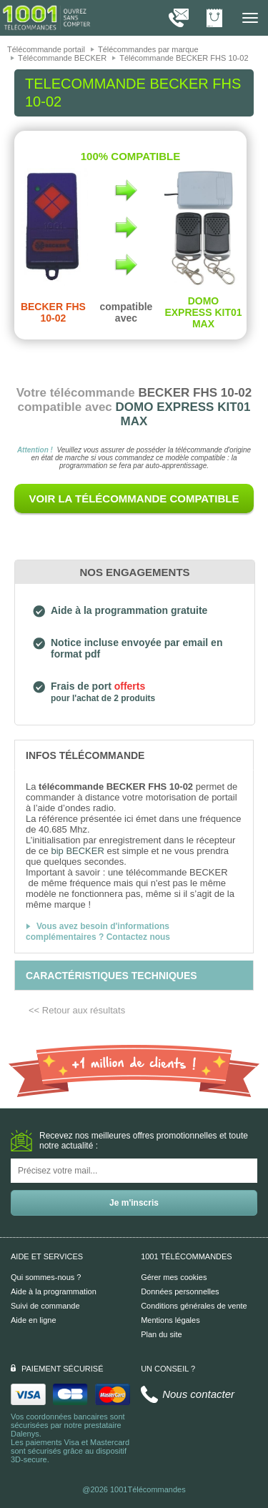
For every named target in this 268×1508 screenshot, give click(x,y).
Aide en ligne (33, 1320)
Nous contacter (198, 1394)
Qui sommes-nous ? (46, 1277)
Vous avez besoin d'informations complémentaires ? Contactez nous (98, 931)
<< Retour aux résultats (77, 1010)
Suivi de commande (45, 1305)
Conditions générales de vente (194, 1305)
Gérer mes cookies (174, 1277)
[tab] (134, 755)
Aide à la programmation (53, 1291)
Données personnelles (180, 1291)
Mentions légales (170, 1320)
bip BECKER (77, 850)
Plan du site (161, 1334)
